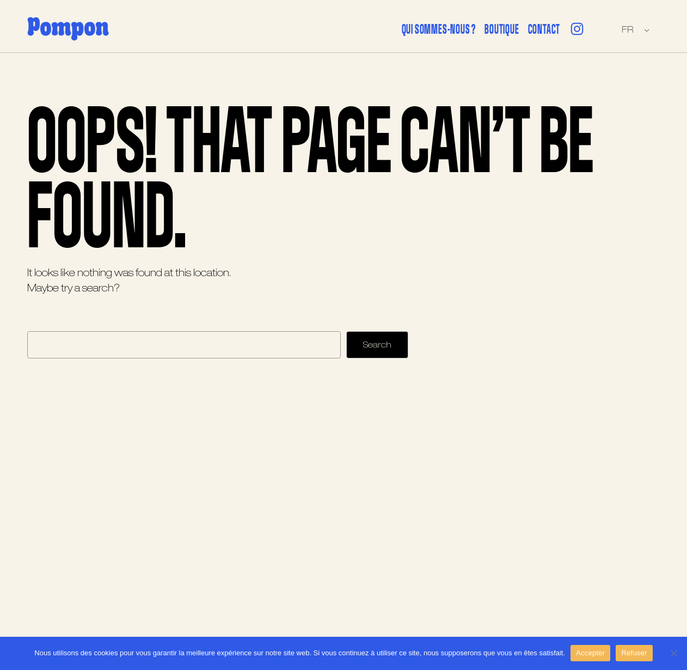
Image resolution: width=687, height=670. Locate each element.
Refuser (634, 653)
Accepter (590, 653)
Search (377, 345)
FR (627, 30)
